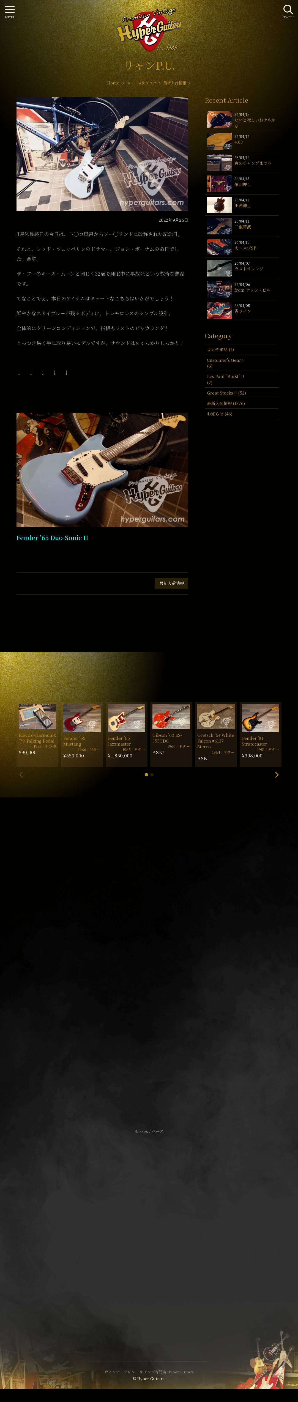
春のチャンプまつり (253, 163)
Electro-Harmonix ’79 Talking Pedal (37, 738)
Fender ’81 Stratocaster (254, 741)
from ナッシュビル (252, 290)
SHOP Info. (149, 967)
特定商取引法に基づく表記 (149, 1232)
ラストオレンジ (248, 269)
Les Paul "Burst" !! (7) (225, 379)
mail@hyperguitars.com (157, 950)
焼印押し (242, 184)
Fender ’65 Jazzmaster (119, 741)
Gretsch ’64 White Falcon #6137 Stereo (215, 741)
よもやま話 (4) (220, 349)
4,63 (238, 142)
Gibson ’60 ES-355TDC (167, 738)
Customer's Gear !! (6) (226, 363)
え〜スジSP (245, 248)
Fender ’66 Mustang (74, 741)
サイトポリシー (149, 1223)
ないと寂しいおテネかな (254, 122)
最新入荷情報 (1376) (226, 403)
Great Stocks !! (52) (226, 393)
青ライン (242, 311)
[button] (146, 774)
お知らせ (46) (219, 414)
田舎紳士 (242, 205)
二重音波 (242, 226)
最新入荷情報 (171, 583)
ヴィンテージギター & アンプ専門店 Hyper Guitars (149, 1371)
